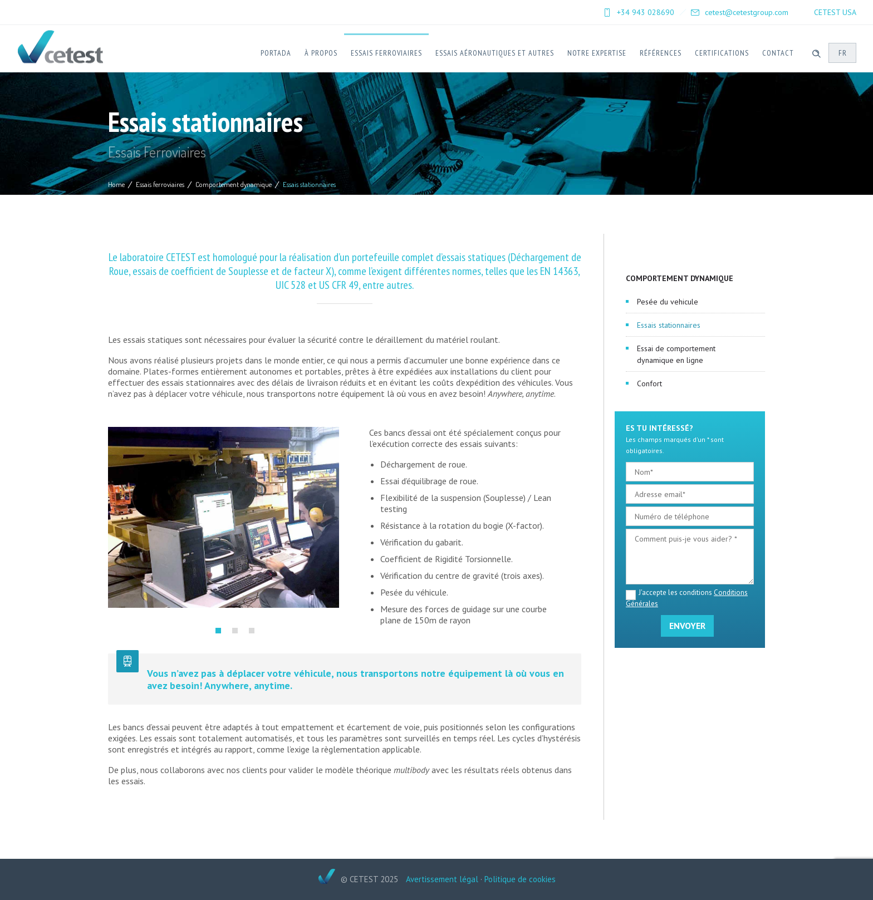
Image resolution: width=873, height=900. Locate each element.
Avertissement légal (442, 879)
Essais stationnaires (668, 325)
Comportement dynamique (233, 184)
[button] (218, 630)
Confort (649, 383)
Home (116, 184)
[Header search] (816, 52)
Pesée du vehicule (667, 302)
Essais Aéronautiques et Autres (494, 53)
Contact (778, 53)
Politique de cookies (520, 879)
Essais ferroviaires (386, 53)
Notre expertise (596, 53)
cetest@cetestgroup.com (746, 12)
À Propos (321, 53)
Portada (276, 53)
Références (660, 53)
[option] (223, 517)
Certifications (722, 53)
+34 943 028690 (645, 12)
